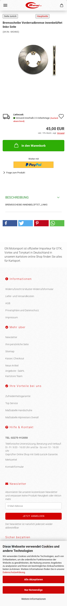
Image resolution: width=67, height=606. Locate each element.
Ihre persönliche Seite (17, 344)
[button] (10, 223)
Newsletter (11, 337)
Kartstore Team (13, 376)
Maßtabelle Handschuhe (18, 410)
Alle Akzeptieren (33, 579)
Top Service (11, 403)
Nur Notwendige (33, 589)
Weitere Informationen (33, 599)
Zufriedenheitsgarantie (17, 396)
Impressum (11, 317)
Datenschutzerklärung (14, 572)
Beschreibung (17, 197)
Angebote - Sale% (14, 370)
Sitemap (9, 351)
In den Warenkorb (30, 145)
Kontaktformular (14, 466)
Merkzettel (11, 459)
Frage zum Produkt (15, 172)
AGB (7, 303)
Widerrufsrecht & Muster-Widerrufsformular (29, 289)
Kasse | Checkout (14, 358)
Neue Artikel (11, 365)
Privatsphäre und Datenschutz (22, 310)
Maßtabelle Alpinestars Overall (22, 417)
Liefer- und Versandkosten (19, 296)
